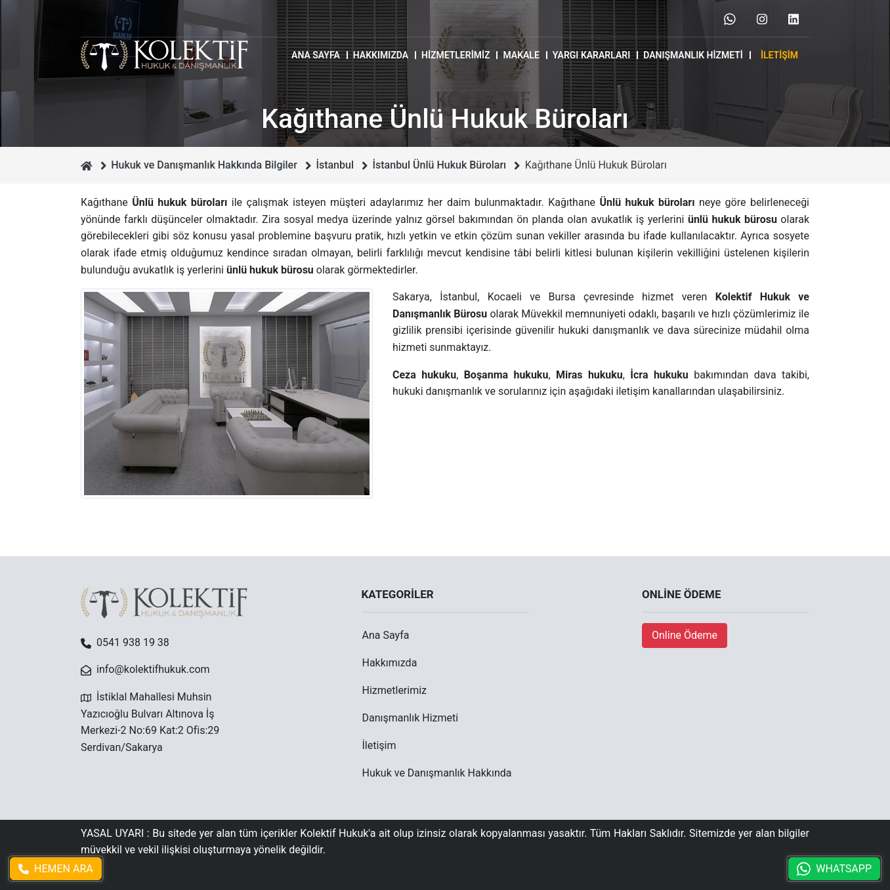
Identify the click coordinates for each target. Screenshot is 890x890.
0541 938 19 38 (132, 642)
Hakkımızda (380, 55)
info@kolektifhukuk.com (153, 669)
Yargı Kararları (591, 55)
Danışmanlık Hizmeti (693, 55)
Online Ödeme (684, 635)
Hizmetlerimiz (455, 55)
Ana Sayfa (315, 55)
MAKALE (521, 55)
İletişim (779, 55)
